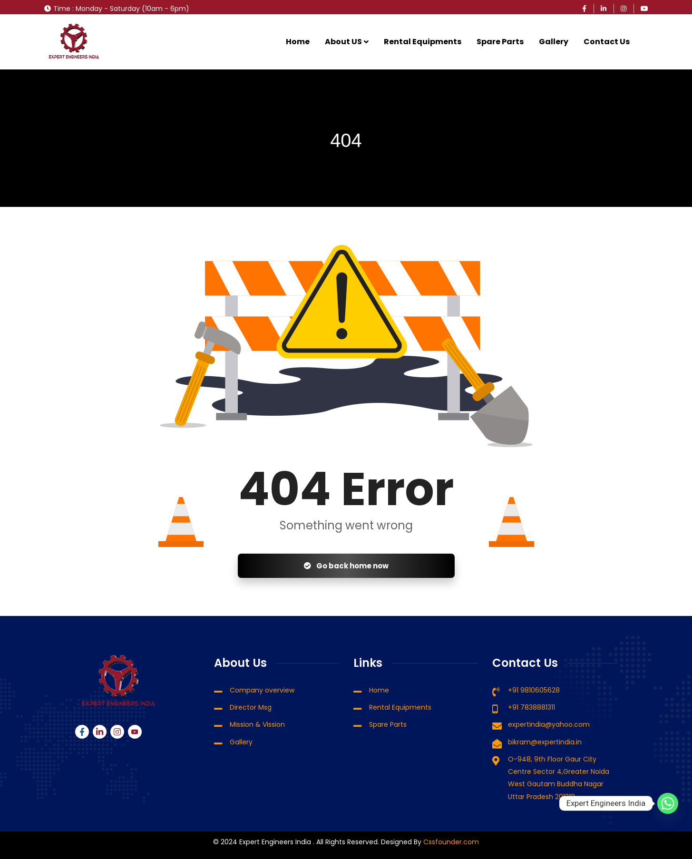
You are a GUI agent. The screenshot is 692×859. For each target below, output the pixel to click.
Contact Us (607, 41)
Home (298, 41)
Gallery (553, 41)
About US (343, 41)
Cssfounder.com (450, 842)
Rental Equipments (422, 41)
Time (61, 8)
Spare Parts (500, 41)
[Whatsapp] (667, 803)
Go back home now (346, 566)
